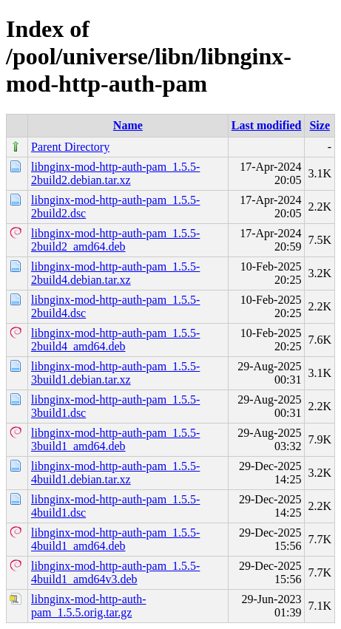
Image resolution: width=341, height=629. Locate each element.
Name (128, 125)
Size (319, 125)
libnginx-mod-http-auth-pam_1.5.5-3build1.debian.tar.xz (115, 373)
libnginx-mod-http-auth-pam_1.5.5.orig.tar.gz (88, 606)
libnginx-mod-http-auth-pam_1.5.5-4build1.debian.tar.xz (115, 473)
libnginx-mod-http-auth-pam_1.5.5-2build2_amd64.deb (115, 240)
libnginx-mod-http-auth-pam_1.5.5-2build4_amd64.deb (115, 340)
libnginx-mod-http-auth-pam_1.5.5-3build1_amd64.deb (115, 439)
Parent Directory (70, 146)
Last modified (267, 125)
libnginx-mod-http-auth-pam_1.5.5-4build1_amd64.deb (115, 539)
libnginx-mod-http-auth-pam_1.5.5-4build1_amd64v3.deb (115, 572)
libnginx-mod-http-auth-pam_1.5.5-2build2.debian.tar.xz (115, 173)
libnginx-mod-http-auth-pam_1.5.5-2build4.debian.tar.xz (115, 273)
